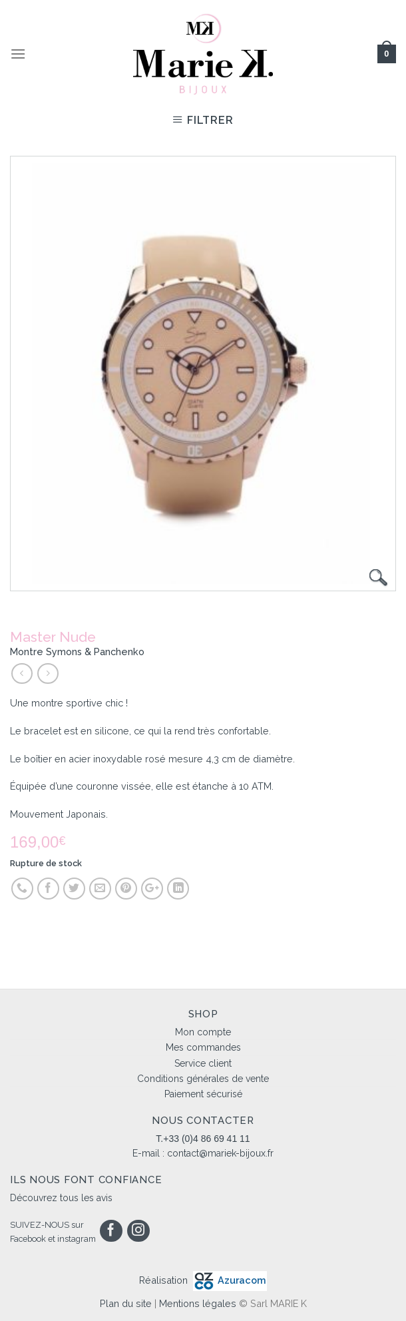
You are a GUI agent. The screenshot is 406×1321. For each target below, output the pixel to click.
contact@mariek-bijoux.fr (220, 1153)
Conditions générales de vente (203, 1078)
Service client (203, 1063)
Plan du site (126, 1303)
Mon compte (203, 1032)
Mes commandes (203, 1047)
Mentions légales (197, 1303)
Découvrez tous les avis (61, 1197)
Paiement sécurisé (203, 1094)
